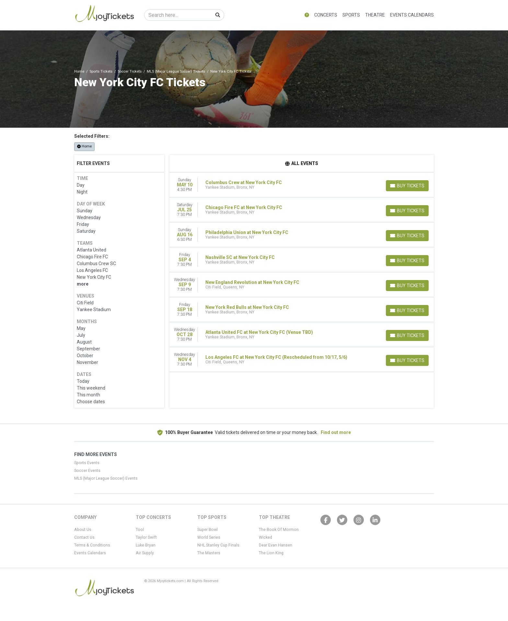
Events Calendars (412, 15)
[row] (301, 184)
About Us (82, 529)
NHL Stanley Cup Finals (218, 545)
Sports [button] (351, 15)
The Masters (208, 553)
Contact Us (84, 537)
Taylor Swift (146, 537)
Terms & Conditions (92, 545)
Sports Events (86, 463)
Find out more (336, 432)
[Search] (178, 15)
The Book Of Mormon (279, 529)
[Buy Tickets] (407, 185)
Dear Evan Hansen (275, 545)
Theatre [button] (375, 15)
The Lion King (271, 553)
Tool (140, 529)
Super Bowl (207, 529)
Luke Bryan (146, 545)
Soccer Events (87, 470)
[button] (307, 15)
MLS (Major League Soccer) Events (106, 478)
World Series (208, 537)
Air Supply (145, 553)
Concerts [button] (325, 15)
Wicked (265, 537)
